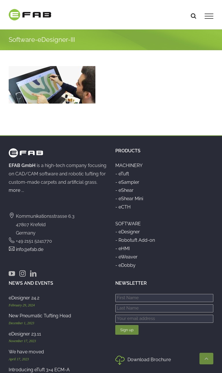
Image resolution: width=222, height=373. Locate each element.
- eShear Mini (129, 198)
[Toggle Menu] (209, 16)
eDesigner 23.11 (25, 334)
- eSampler (127, 182)
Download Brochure (143, 361)
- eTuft (122, 174)
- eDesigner (127, 232)
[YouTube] (12, 273)
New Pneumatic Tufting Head (40, 315)
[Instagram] (22, 273)
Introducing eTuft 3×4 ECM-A (39, 369)
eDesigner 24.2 (24, 298)
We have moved (26, 352)
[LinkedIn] (33, 273)
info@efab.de (29, 249)
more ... (16, 190)
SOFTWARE (128, 223)
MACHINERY (129, 165)
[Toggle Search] (193, 16)
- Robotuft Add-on (135, 240)
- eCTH (123, 207)
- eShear (124, 190)
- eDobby (125, 265)
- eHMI (122, 248)
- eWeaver (126, 257)
